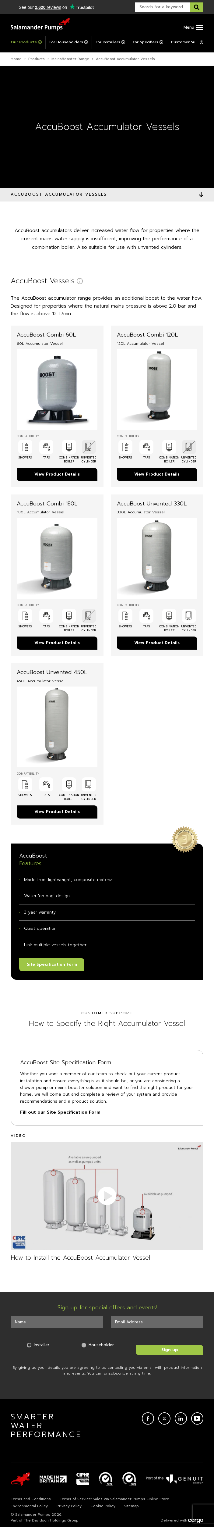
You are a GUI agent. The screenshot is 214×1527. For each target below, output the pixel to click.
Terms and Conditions (31, 1499)
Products (36, 59)
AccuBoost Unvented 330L (152, 503)
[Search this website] (196, 7)
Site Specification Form (52, 964)
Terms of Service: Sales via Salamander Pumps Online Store (114, 1499)
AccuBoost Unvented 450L (52, 672)
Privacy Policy (69, 1506)
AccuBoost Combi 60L (46, 334)
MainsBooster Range (70, 59)
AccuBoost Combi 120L (147, 334)
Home (16, 59)
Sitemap (131, 1506)
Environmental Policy (29, 1506)
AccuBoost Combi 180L (47, 503)
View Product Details (57, 474)
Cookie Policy (102, 1506)
